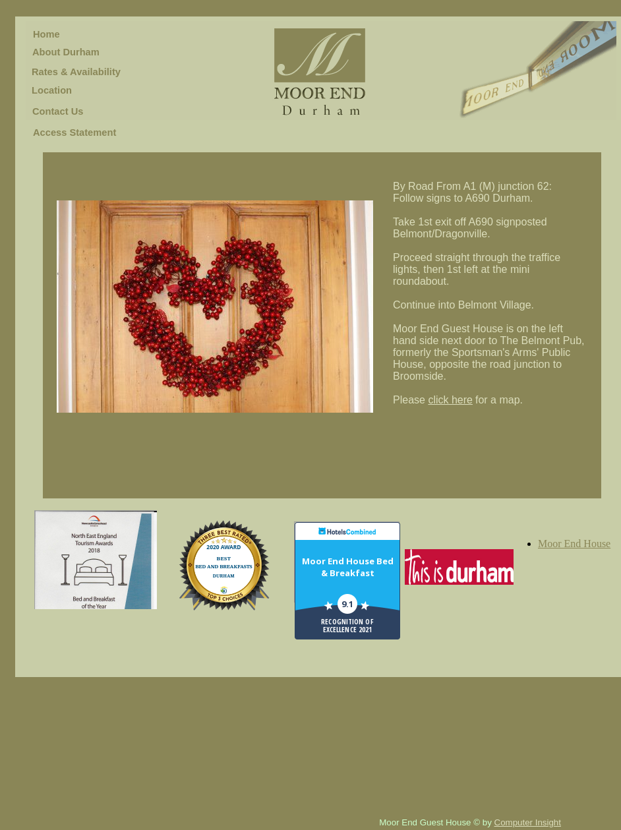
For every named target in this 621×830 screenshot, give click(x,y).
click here (450, 399)
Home (46, 34)
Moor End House (574, 543)
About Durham (66, 52)
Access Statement (74, 132)
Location (52, 90)
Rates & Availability (76, 72)
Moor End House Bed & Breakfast (348, 567)
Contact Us (57, 111)
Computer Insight (528, 822)
